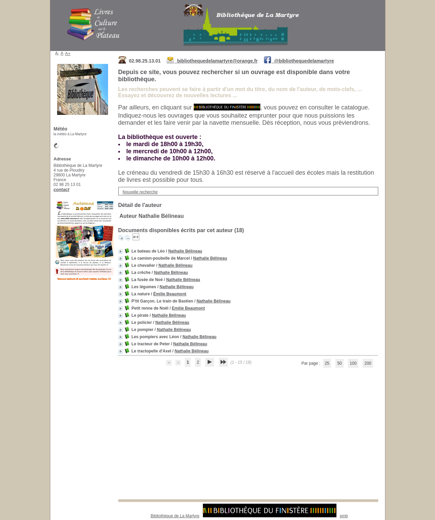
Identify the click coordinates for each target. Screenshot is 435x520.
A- (57, 53)
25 (327, 363)
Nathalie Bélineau (185, 251)
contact (61, 189)
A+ (68, 53)
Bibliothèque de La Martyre (175, 516)
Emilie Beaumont (188, 308)
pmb (344, 516)
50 (339, 363)
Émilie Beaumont (169, 294)
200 (367, 363)
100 (353, 363)
